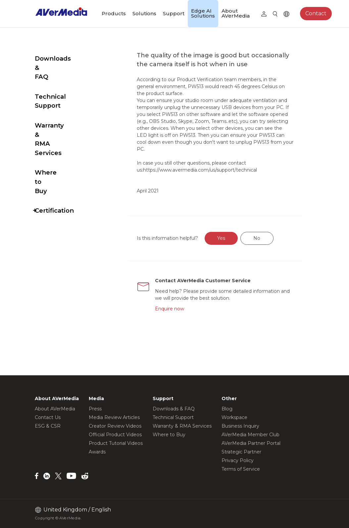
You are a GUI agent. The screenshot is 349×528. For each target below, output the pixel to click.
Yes (237, 247)
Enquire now (184, 318)
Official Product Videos (115, 435)
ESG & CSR (48, 426)
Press (95, 409)
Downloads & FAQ (63, 58)
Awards (97, 452)
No (272, 247)
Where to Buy (57, 127)
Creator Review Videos (115, 426)
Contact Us (48, 417)
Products (114, 13)
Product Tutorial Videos (116, 443)
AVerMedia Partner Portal (251, 443)
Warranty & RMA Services (61, 102)
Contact (315, 13)
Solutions (144, 13)
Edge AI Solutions (203, 13)
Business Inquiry (240, 426)
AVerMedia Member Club (250, 435)
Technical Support (64, 78)
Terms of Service (241, 469)
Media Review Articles (114, 417)
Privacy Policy (238, 460)
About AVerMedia (236, 13)
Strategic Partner (241, 452)
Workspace (234, 417)
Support (173, 13)
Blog (227, 409)
